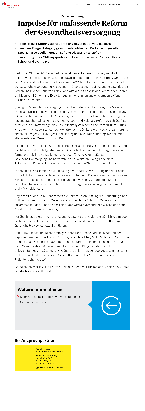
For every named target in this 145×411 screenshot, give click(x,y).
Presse (87, 5)
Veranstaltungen (116, 5)
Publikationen (100, 5)
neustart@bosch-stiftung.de (34, 271)
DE (133, 5)
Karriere (77, 5)
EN (137, 5)
